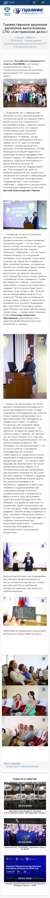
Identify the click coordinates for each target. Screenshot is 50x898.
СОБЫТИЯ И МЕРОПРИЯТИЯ (22, 767)
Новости (30, 38)
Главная (19, 38)
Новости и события (25, 779)
